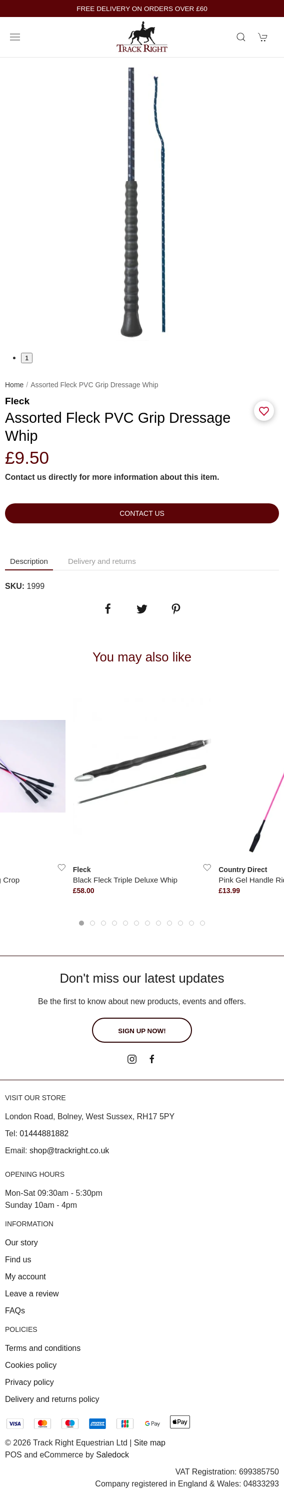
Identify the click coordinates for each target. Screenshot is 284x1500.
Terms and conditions (42, 1348)
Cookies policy (30, 1365)
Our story (21, 1242)
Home (14, 385)
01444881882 (44, 1133)
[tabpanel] (142, 205)
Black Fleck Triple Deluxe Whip (125, 880)
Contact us (142, 513)
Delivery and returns (102, 561)
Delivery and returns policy (52, 1399)
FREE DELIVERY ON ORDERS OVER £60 (142, 9)
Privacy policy (29, 1382)
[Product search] (241, 37)
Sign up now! (142, 1031)
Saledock (112, 1454)
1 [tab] (26, 358)
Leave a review (32, 1293)
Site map (150, 1442)
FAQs (15, 1310)
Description (29, 561)
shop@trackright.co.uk (69, 1150)
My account (25, 1276)
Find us (18, 1259)
